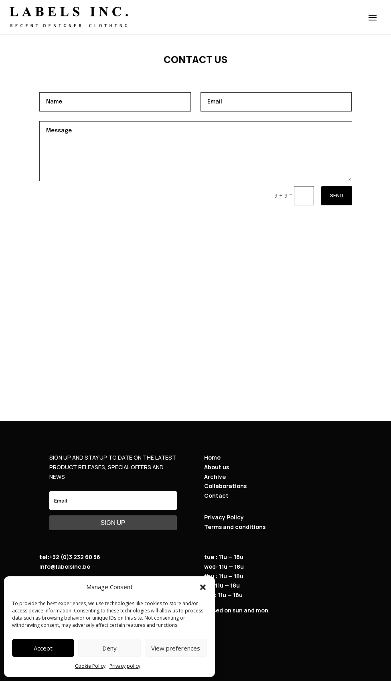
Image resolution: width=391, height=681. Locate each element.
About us (216, 467)
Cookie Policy (90, 666)
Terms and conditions (234, 527)
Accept (43, 648)
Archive (215, 476)
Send (336, 195)
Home (212, 457)
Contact (216, 495)
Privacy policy (124, 666)
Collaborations (225, 486)
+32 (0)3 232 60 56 (74, 557)
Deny (109, 648)
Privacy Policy (224, 517)
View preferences (175, 648)
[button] (203, 587)
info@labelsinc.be (64, 566)
